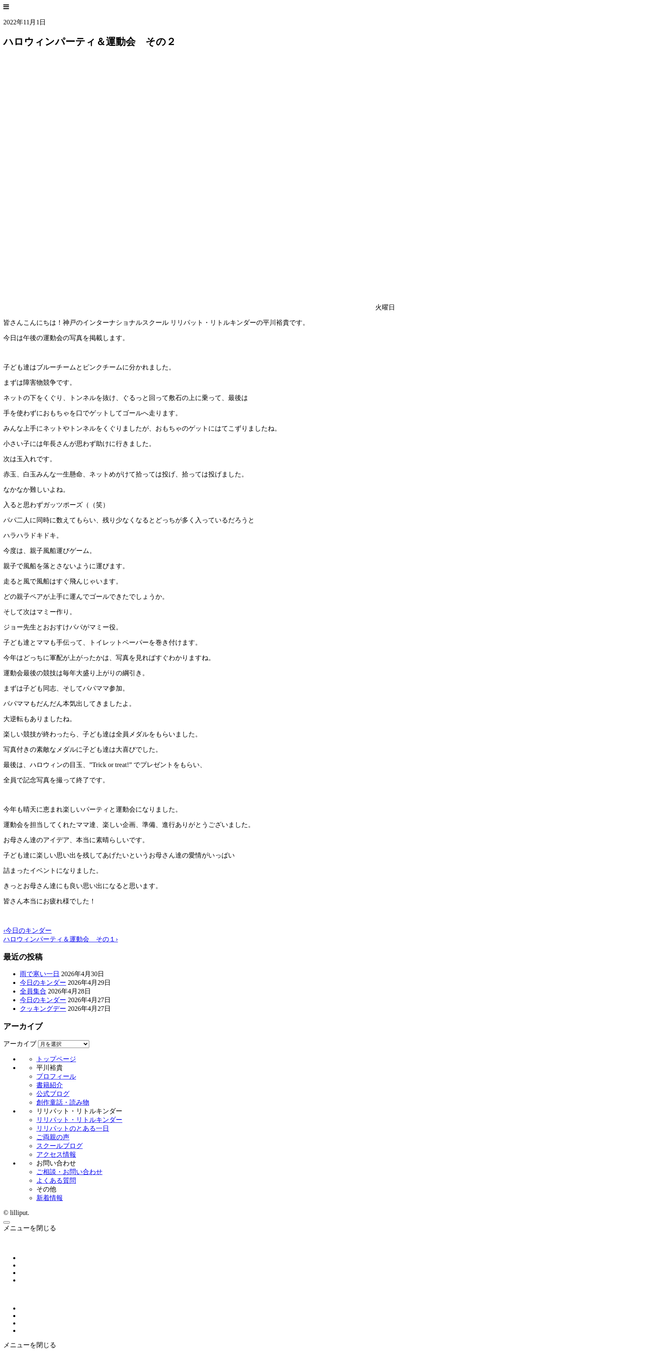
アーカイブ (19, 1043)
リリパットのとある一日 (72, 1128)
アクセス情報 (56, 1154)
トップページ (56, 1058)
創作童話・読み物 (62, 1102)
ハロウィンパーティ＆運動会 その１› (60, 939)
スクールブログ (59, 1145)
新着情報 (49, 1197)
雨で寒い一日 (40, 973)
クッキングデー (43, 1008)
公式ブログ (52, 1093)
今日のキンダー (43, 982)
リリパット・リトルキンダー (79, 1119)
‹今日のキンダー (27, 930)
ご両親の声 (52, 1137)
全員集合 (33, 991)
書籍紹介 (49, 1085)
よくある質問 (56, 1180)
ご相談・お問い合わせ (69, 1171)
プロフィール (56, 1076)
